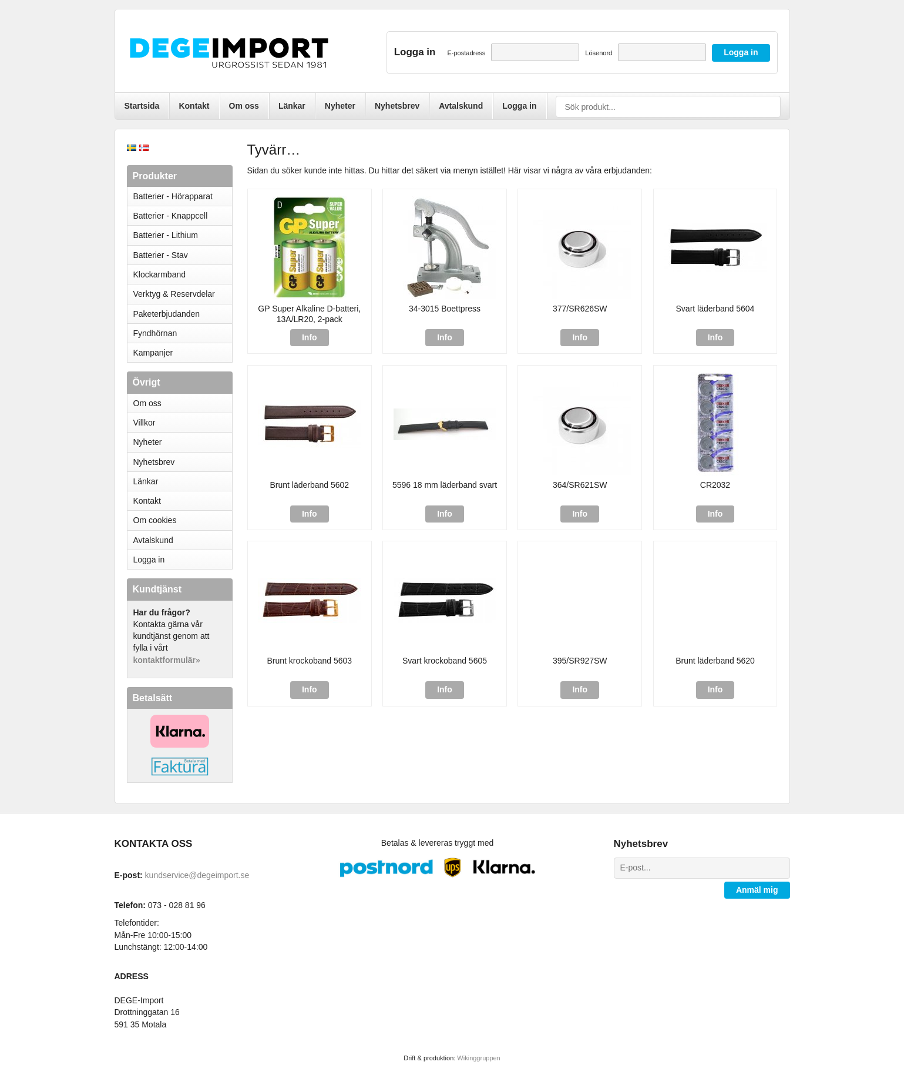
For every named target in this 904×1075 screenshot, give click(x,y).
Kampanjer (153, 352)
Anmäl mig (757, 890)
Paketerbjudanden (166, 314)
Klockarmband (182, 274)
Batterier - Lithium (182, 235)
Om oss (244, 105)
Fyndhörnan (155, 333)
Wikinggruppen (478, 1057)
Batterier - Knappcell (182, 215)
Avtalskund (461, 105)
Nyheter (340, 105)
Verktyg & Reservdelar (174, 294)
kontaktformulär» (166, 660)
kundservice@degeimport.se (197, 875)
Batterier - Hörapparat (182, 196)
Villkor (144, 422)
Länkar (291, 105)
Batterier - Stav (160, 255)
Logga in (519, 105)
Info (309, 337)
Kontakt (194, 105)
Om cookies (155, 520)
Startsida (142, 105)
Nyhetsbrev (397, 105)
